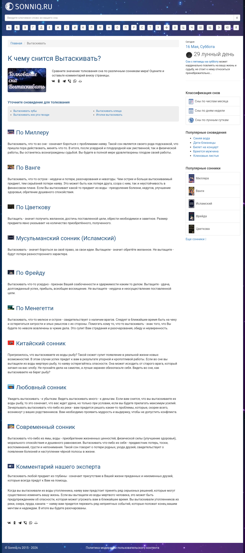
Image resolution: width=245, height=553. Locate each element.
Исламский (200, 203)
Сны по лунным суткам (209, 120)
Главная (16, 43)
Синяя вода (201, 138)
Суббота (207, 46)
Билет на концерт (205, 147)
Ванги (196, 191)
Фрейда (198, 216)
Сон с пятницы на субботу (202, 61)
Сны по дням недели (207, 111)
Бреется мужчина (206, 151)
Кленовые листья (206, 156)
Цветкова (199, 229)
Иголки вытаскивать (109, 114)
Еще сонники (196, 239)
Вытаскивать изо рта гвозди (31, 114)
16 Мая (192, 46)
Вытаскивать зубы (25, 110)
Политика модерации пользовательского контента (122, 548)
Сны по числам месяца (208, 101)
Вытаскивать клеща (109, 110)
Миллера (199, 178)
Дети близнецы (204, 143)
